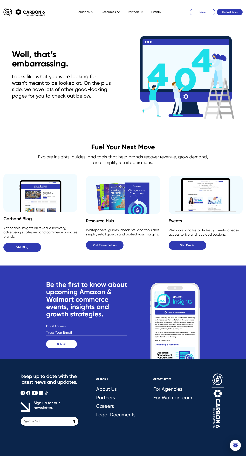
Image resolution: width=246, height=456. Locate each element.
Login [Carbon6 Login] (203, 12)
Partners (133, 12)
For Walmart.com (172, 397)
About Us (106, 389)
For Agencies (167, 389)
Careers (105, 406)
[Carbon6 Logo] (218, 404)
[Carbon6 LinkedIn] (41, 394)
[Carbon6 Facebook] (28, 394)
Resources (108, 12)
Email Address (56, 326)
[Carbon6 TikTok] (46, 394)
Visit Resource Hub (105, 245)
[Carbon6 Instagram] (22, 394)
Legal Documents (115, 415)
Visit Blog (22, 247)
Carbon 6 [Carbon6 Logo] (23, 12)
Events (156, 12)
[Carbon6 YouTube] (35, 394)
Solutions (83, 12)
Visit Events (187, 245)
